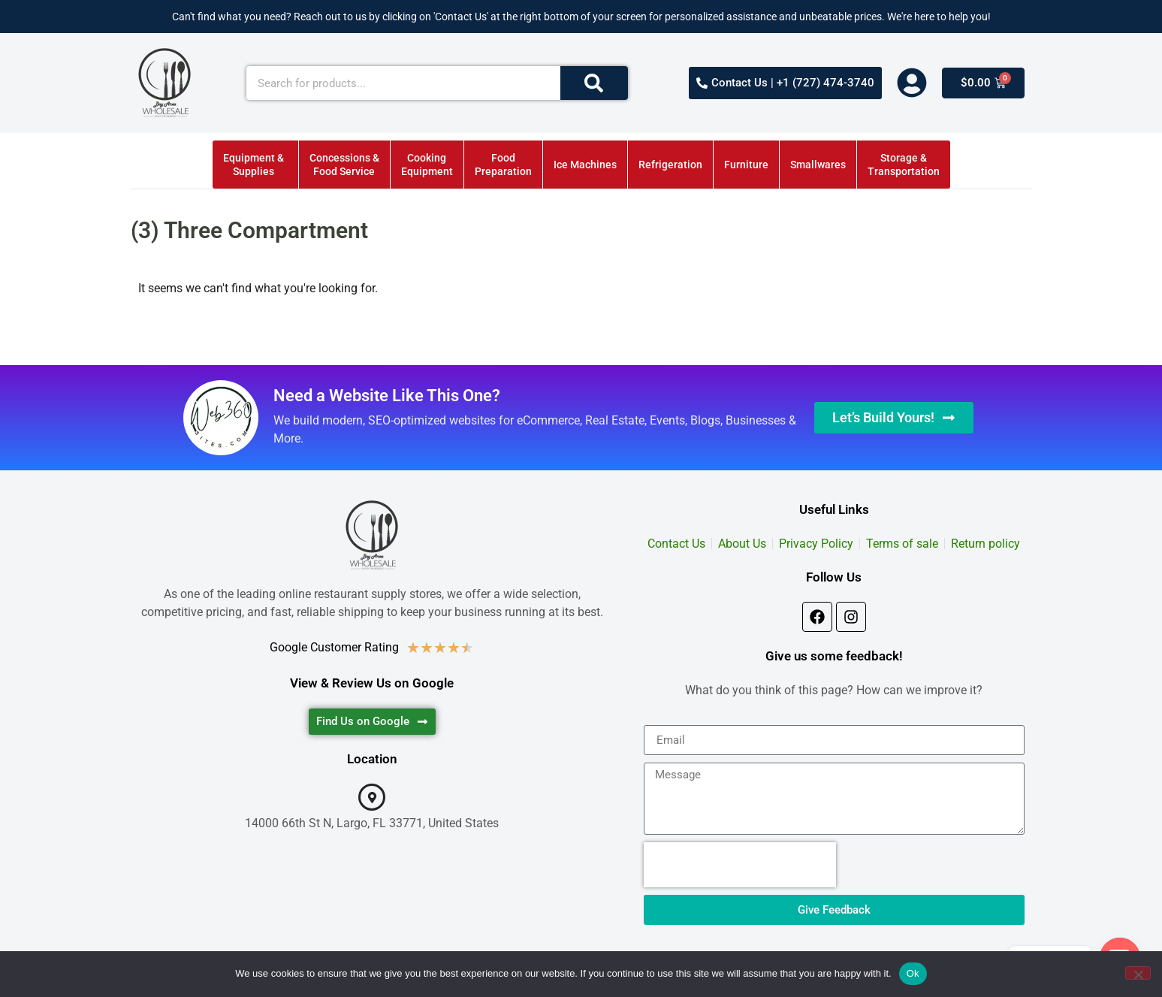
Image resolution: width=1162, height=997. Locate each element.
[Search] (594, 83)
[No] (1138, 973)
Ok (913, 973)
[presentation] (740, 864)
